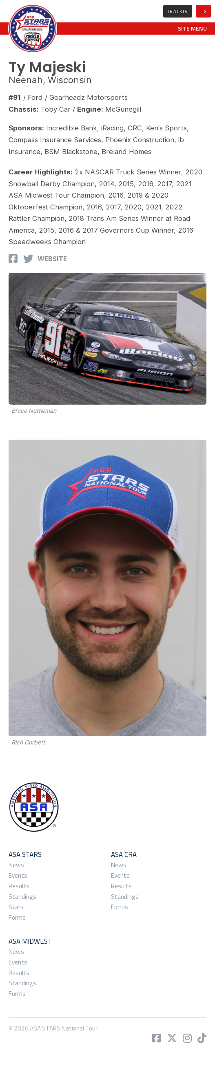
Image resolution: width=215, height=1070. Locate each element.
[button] (192, 28)
